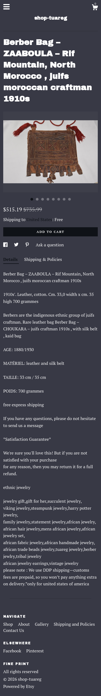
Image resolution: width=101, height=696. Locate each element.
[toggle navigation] (6, 6)
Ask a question (50, 245)
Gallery (42, 624)
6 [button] (58, 199)
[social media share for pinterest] (27, 245)
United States (39, 219)
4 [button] (48, 199)
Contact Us (13, 630)
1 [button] (31, 199)
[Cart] (95, 8)
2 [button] (37, 199)
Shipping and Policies (74, 624)
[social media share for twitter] (17, 245)
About (24, 624)
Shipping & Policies (43, 259)
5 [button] (53, 199)
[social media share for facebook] (6, 245)
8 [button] (69, 199)
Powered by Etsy (18, 686)
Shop (8, 624)
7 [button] (64, 199)
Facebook (12, 651)
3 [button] (42, 199)
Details (11, 259)
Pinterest (35, 651)
